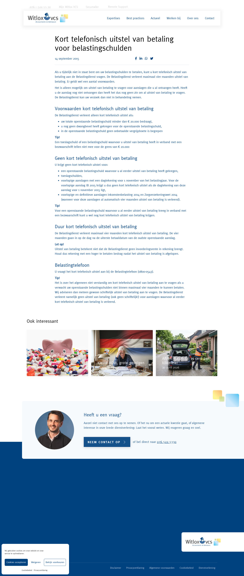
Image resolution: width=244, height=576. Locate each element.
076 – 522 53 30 (38, 6)
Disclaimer (115, 567)
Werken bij (174, 18)
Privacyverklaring (40, 570)
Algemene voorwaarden (161, 567)
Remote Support (115, 7)
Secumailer (90, 6)
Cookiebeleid (27, 570)
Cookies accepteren (16, 562)
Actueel (155, 18)
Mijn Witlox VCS (66, 6)
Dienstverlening (207, 567)
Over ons (192, 18)
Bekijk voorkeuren (55, 562)
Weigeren (36, 562)
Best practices (135, 18)
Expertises (113, 18)
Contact (209, 18)
